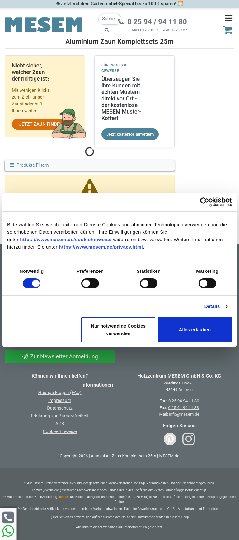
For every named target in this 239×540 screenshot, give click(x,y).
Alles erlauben (195, 329)
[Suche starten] (107, 30)
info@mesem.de (184, 414)
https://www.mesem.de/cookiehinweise (66, 239)
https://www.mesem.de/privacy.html (101, 246)
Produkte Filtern (28, 165)
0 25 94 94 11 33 (183, 407)
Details (212, 306)
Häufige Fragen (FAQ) (59, 392)
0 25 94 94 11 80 (183, 400)
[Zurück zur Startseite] (43, 24)
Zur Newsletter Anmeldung (59, 356)
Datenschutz (60, 408)
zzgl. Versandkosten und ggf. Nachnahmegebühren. (177, 483)
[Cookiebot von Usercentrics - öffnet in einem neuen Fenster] (204, 202)
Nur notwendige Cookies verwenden (118, 329)
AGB (59, 423)
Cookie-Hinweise (60, 431)
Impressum (59, 400)
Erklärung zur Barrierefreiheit (60, 416)
